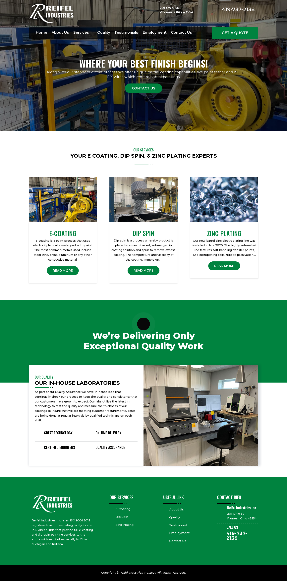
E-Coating (123, 509)
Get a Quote (235, 33)
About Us (60, 33)
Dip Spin (121, 517)
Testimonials (126, 33)
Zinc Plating (124, 525)
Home (41, 33)
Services (81, 33)
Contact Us (181, 33)
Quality (103, 33)
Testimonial (178, 525)
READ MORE (63, 271)
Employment (155, 33)
